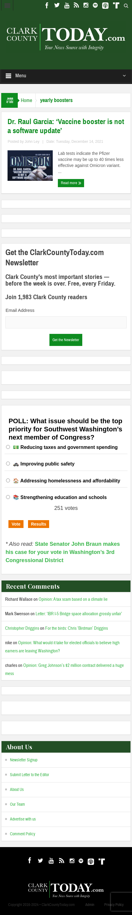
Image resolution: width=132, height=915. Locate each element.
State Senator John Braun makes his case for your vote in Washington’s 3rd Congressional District (62, 552)
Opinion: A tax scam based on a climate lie (73, 599)
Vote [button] (15, 524)
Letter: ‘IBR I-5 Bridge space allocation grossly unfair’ (79, 614)
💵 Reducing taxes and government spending (65, 447)
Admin (89, 904)
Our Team (17, 804)
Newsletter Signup (23, 760)
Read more (71, 183)
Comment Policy (22, 834)
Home (26, 100)
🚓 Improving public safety (43, 463)
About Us (17, 789)
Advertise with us (23, 819)
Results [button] (38, 524)
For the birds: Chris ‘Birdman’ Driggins (76, 628)
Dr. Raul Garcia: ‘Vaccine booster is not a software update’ (66, 126)
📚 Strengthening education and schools (60, 497)
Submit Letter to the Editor (29, 775)
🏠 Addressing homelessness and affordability (66, 480)
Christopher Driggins (22, 628)
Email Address (19, 310)
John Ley (32, 141)
